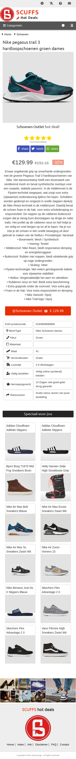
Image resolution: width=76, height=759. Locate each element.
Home (10, 744)
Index (20, 744)
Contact (64, 744)
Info (29, 744)
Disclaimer (41, 744)
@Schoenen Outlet (38, 311)
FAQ (54, 744)
